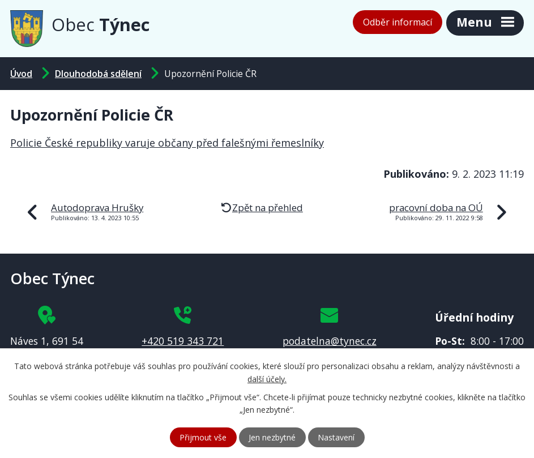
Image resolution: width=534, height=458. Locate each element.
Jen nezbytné (272, 437)
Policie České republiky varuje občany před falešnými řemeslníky (167, 142)
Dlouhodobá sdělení (98, 73)
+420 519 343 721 (183, 341)
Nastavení (336, 437)
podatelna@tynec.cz (330, 341)
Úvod (21, 73)
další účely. (267, 379)
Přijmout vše (203, 437)
